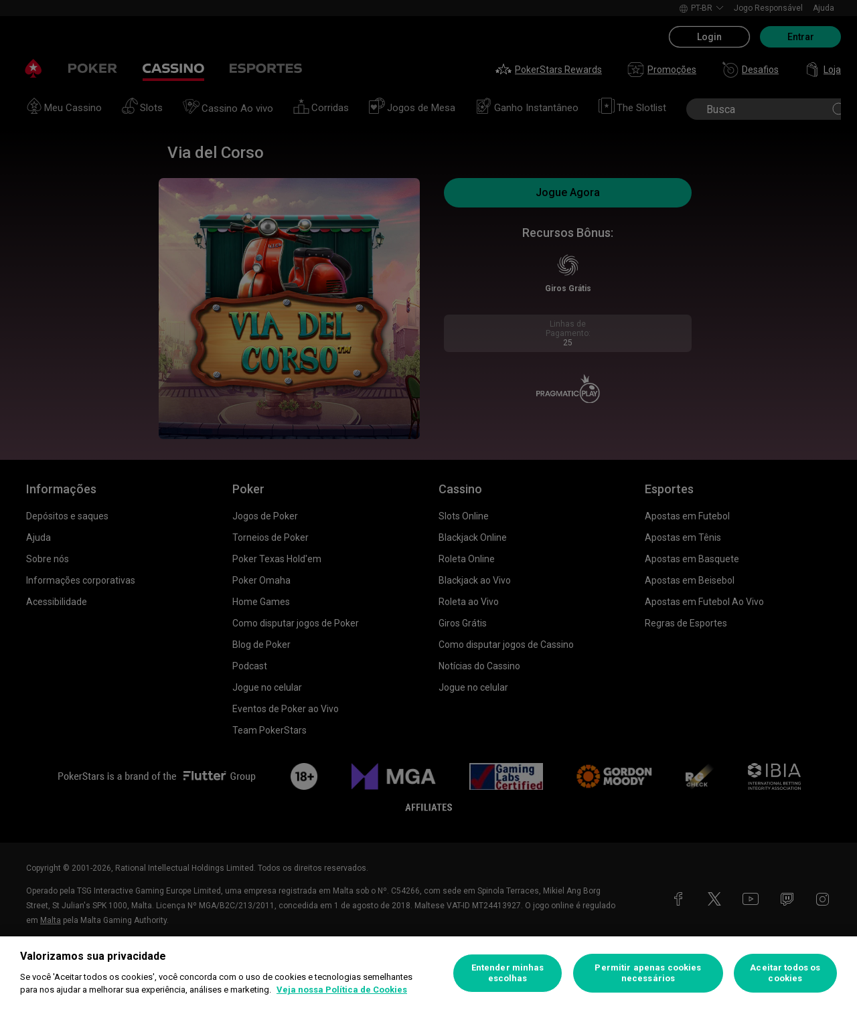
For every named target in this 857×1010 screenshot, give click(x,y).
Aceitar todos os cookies (785, 972)
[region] (428, 973)
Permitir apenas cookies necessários (648, 972)
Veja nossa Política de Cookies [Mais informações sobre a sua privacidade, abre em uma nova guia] (342, 990)
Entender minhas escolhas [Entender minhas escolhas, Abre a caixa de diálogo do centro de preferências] (507, 972)
